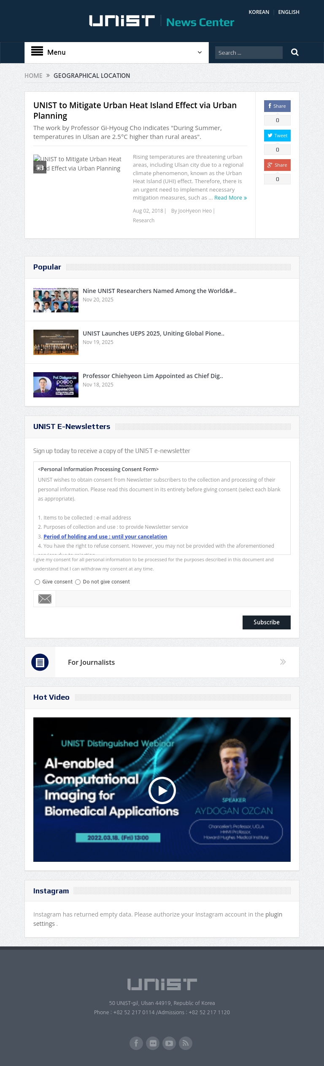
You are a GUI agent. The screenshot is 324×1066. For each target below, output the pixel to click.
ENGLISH (289, 12)
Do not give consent (106, 581)
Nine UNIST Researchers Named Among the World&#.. (160, 291)
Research (143, 220)
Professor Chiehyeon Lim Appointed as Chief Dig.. (153, 376)
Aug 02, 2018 (148, 210)
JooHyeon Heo (195, 210)
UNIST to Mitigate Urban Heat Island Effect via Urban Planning (135, 110)
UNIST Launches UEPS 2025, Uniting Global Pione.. (153, 333)
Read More (228, 197)
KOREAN (259, 12)
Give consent (57, 581)
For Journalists (91, 662)
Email (45, 599)
